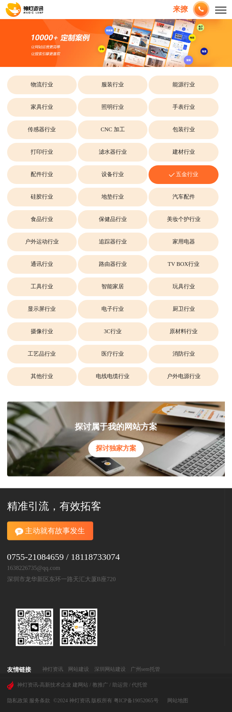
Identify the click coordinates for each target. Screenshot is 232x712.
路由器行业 (113, 264)
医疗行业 (112, 354)
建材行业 (184, 152)
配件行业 (42, 174)
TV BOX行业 (183, 264)
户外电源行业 (184, 376)
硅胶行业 (42, 197)
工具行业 (42, 286)
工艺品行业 (42, 354)
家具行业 (42, 107)
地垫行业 (112, 197)
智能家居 (112, 286)
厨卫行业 (184, 309)
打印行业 (42, 152)
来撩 (180, 9)
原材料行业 (184, 331)
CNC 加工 (113, 129)
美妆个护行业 (184, 219)
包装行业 (184, 129)
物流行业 (42, 85)
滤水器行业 (113, 152)
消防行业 (184, 354)
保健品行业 (113, 219)
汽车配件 (184, 197)
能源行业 (184, 85)
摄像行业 (42, 331)
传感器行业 (42, 129)
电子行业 (112, 309)
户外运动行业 (42, 242)
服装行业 (112, 85)
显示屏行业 (42, 309)
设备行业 (112, 174)
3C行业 (113, 331)
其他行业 (42, 376)
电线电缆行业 (112, 376)
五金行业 (184, 174)
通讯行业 (42, 264)
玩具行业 (184, 286)
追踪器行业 (113, 242)
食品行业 (42, 219)
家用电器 (184, 242)
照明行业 (112, 107)
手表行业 (184, 107)
